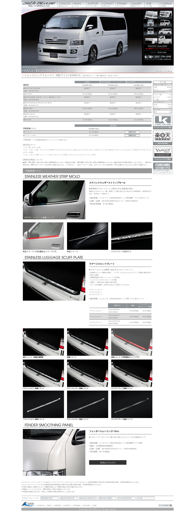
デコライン (28, 132)
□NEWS (48, 505)
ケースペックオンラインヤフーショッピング (162, 154)
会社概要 (166, 4)
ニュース (79, 4)
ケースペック (28, 504)
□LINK (94, 505)
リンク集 (152, 4)
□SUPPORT (57, 505)
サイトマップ (123, 4)
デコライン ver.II (30, 135)
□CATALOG (40, 505)
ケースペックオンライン (162, 122)
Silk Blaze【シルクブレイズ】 (39, 4)
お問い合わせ (108, 4)
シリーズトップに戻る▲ (163, 71)
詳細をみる (132, 132)
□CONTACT (67, 505)
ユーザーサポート (94, 4)
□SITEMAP (76, 505)
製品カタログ (65, 4)
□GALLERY (86, 505)
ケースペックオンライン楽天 (162, 138)
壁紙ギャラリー (137, 4)
